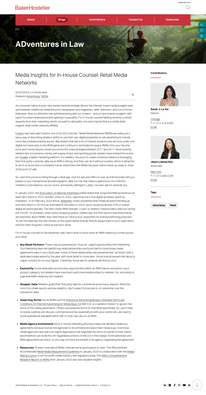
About (31, 19)
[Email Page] (200, 30)
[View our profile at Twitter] (170, 385)
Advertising (33, 96)
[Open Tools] (200, 36)
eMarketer (66, 201)
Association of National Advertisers (59, 193)
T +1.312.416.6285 (162, 123)
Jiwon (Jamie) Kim (162, 162)
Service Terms (66, 385)
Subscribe (172, 19)
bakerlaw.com (184, 3)
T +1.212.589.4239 (162, 176)
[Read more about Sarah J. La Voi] (171, 94)
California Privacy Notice (86, 385)
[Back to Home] (32, 8)
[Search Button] (188, 7)
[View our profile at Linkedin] (165, 385)
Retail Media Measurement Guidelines (58, 352)
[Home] (200, 24)
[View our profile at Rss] (189, 385)
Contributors (97, 19)
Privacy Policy (50, 385)
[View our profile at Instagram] (179, 385)
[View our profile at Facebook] (174, 385)
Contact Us (135, 19)
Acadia (24, 157)
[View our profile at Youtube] (184, 385)
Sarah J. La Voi (160, 109)
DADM (44, 96)
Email (154, 127)
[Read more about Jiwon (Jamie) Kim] (171, 147)
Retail (173, 205)
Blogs (61, 19)
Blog (17, 29)
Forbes (19, 133)
